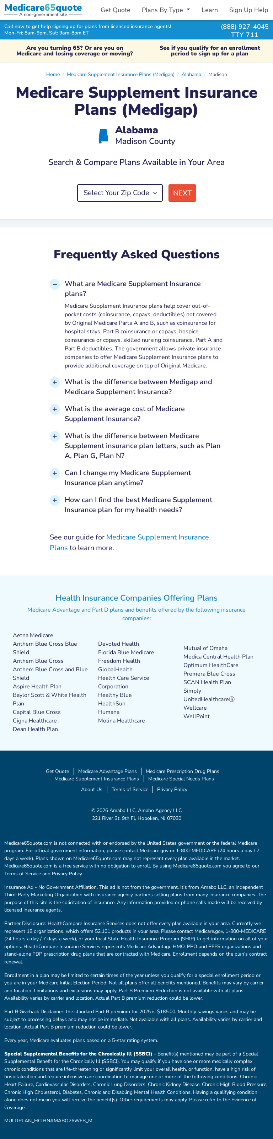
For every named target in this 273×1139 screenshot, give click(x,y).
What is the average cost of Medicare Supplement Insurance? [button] (125, 414)
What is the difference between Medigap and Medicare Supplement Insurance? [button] (138, 387)
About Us (91, 789)
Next (182, 193)
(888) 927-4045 (245, 26)
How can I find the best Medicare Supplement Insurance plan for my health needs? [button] (138, 505)
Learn (210, 10)
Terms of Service (130, 789)
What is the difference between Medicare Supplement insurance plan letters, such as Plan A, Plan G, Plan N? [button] (143, 446)
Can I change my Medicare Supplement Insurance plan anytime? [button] (128, 478)
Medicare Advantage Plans (107, 771)
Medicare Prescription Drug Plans (182, 771)
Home (53, 74)
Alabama (191, 74)
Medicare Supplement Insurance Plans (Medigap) (121, 74)
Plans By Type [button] (163, 10)
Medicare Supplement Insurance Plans (96, 778)
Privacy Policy (172, 789)
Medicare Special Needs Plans (181, 778)
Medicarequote (43, 7)
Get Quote (115, 10)
